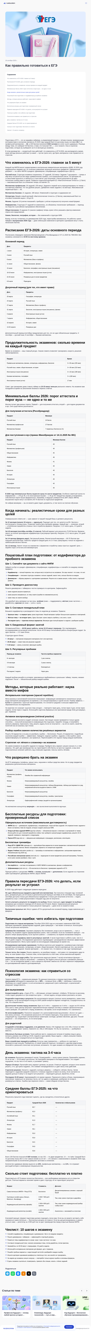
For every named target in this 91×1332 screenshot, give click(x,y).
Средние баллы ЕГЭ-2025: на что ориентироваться (22, 123)
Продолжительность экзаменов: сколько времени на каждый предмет (27, 85)
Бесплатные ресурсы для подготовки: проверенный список (24, 106)
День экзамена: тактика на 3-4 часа (17, 120)
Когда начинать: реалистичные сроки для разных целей (23, 92)
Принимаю (69, 1327)
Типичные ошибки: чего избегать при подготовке (21, 113)
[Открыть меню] (86, 3)
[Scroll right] (87, 1291)
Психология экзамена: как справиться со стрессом (21, 116)
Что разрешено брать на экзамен (16, 102)
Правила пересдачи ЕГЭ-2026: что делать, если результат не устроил (27, 109)
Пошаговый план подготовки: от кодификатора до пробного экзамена (27, 95)
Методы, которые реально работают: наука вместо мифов (24, 99)
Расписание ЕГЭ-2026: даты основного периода (21, 82)
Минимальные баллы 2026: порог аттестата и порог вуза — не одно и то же (29, 89)
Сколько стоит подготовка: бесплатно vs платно (21, 126)
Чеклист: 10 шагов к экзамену (15, 130)
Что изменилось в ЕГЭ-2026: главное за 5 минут (21, 78)
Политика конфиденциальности (79, 1328)
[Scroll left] (82, 1291)
